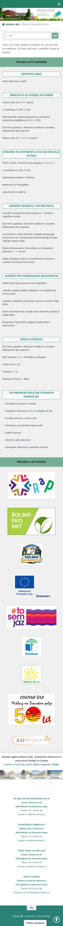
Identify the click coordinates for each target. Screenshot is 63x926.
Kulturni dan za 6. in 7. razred (17, 102)
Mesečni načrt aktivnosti (17, 440)
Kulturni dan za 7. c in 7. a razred (19, 138)
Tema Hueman (44, 916)
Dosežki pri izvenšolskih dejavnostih (24, 425)
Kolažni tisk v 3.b (11, 364)
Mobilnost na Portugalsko (15, 184)
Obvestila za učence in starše (20, 403)
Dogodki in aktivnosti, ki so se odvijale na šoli (28, 411)
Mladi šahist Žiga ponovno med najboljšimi (24, 283)
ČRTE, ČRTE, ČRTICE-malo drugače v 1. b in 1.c (28, 163)
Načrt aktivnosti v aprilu (14, 81)
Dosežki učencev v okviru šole (21, 418)
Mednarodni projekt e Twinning (18, 177)
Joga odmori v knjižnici (14, 192)
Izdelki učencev (13, 432)
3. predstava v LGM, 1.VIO (16, 109)
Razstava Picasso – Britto (15, 378)
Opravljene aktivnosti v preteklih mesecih (26, 447)
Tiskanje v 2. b (9, 371)
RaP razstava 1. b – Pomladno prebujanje (24, 357)
